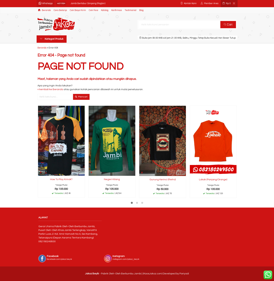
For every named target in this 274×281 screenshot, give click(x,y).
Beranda (44, 10)
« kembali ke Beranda (50, 89)
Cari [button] (228, 24)
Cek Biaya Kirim (78, 10)
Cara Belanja (60, 10)
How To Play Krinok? (61, 179)
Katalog (104, 10)
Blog (141, 10)
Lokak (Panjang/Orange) (213, 179)
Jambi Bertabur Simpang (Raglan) (88, 3)
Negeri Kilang (112, 179)
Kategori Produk (51, 38)
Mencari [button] (81, 97)
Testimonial (130, 10)
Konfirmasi (116, 10)
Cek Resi (93, 10)
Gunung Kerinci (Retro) (162, 179)
